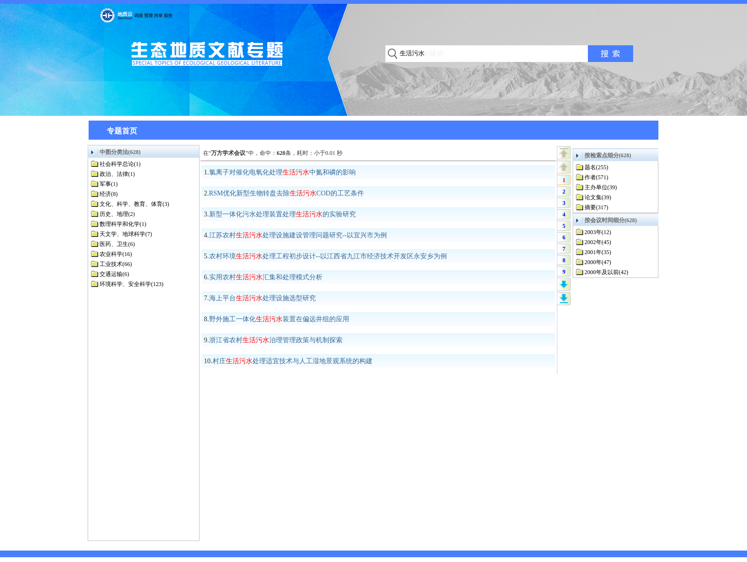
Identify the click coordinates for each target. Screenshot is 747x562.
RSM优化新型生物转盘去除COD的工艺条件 (286, 193)
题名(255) (596, 167)
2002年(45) (598, 242)
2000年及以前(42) (606, 272)
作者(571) (596, 177)
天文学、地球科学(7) (126, 234)
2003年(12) (598, 232)
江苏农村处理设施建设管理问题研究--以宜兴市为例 (298, 235)
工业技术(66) (116, 264)
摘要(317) (596, 207)
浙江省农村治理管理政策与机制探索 (276, 340)
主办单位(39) (601, 187)
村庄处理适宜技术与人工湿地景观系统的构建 (292, 361)
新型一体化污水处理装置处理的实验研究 (282, 214)
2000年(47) (598, 262)
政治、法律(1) (117, 174)
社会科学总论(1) (120, 164)
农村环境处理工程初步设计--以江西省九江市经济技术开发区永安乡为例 (328, 256)
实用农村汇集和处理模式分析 (266, 277)
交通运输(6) (114, 274)
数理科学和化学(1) (123, 224)
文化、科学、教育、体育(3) (134, 204)
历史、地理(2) (117, 214)
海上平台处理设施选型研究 (262, 298)
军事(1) (109, 184)
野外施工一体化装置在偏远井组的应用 (279, 319)
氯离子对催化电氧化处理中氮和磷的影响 (282, 172)
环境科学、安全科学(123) (131, 284)
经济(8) (109, 194)
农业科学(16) (116, 254)
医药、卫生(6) (117, 244)
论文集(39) (598, 197)
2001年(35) (598, 252)
